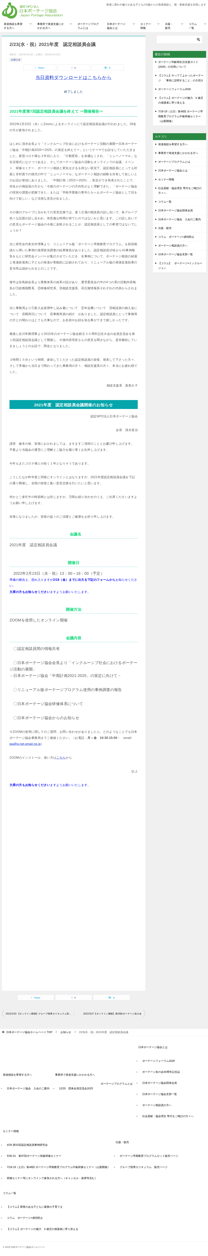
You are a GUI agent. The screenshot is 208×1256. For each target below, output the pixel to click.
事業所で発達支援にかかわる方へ (50, 25)
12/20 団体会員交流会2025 (76, 1088)
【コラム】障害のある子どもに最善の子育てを (35, 1206)
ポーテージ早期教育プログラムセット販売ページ (149, 1155)
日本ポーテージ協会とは (116, 25)
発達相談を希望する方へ (13, 25)
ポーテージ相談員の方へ (172, 245)
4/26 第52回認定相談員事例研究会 (27, 1144)
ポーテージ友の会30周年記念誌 (161, 1071)
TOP (29, 1032)
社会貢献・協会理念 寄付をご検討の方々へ (180, 190)
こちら (61, 757)
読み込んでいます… (70, 873)
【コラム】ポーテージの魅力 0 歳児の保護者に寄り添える (42, 1229)
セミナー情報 (145, 25)
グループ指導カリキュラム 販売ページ (144, 1167)
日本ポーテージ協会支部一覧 (175, 254)
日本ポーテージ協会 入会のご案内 (179, 219)
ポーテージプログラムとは (88, 25)
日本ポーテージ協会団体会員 (175, 210)
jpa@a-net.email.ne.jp (25, 744)
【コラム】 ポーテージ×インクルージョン (180, 265)
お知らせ (15, 59)
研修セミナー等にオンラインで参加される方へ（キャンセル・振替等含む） (52, 1178)
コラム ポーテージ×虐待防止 (177, 236)
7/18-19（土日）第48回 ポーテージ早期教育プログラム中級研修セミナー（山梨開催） (180, 116)
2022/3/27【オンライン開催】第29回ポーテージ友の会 (112, 1013)
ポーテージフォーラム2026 (174, 89)
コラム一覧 (193, 25)
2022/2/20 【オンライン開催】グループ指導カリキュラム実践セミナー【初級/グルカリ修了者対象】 (40, 1013)
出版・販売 (169, 25)
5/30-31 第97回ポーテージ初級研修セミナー (34, 1155)
